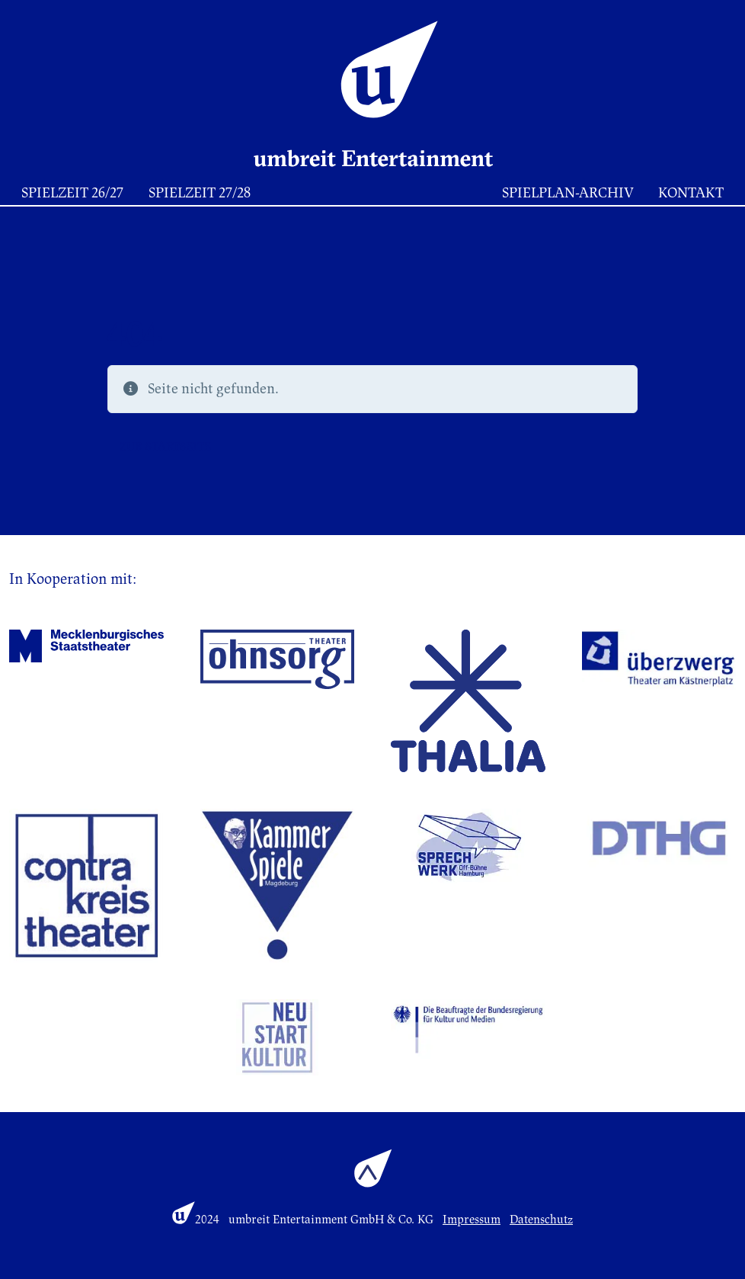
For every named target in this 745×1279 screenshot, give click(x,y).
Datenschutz (541, 1219)
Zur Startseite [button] (165, 446)
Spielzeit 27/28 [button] (200, 193)
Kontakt (691, 193)
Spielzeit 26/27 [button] (72, 193)
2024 (207, 1219)
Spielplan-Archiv (568, 193)
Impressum (471, 1219)
